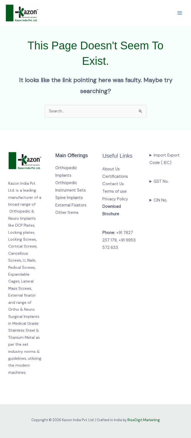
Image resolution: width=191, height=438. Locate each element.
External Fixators (70, 205)
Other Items (66, 212)
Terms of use (114, 191)
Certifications (115, 176)
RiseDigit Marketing (143, 420)
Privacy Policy (115, 199)
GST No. (161, 181)
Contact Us (113, 184)
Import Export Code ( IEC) (164, 159)
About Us (111, 169)
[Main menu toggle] (179, 13)
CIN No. (160, 200)
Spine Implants (69, 197)
